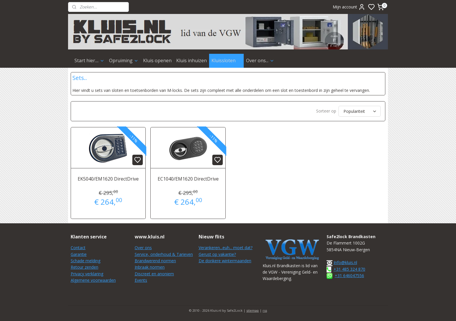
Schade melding (85, 260)
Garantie (79, 254)
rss (265, 310)
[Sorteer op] (359, 111)
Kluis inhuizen (191, 60)
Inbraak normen (150, 267)
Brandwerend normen (155, 260)
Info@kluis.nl (345, 262)
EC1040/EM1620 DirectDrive (188, 179)
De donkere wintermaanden (225, 260)
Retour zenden (84, 267)
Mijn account (349, 6)
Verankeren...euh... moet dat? (225, 247)
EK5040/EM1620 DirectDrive (108, 179)
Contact (78, 247)
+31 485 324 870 (349, 269)
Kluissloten (226, 60)
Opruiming (123, 60)
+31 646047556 (349, 275)
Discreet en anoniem (154, 274)
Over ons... (260, 60)
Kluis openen (157, 60)
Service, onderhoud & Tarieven (164, 254)
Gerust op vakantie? (217, 254)
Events (141, 280)
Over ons (143, 247)
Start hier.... (89, 60)
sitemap (252, 310)
